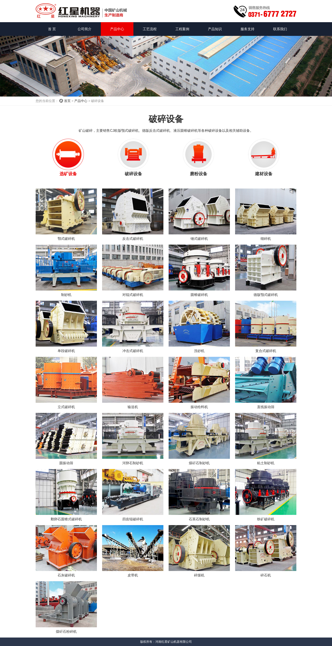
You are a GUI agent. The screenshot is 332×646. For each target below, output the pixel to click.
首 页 (52, 29)
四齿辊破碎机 (132, 519)
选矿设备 (68, 173)
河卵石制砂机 (132, 463)
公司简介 (84, 29)
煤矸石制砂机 (199, 463)
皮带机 (133, 575)
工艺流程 (150, 29)
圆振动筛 (66, 463)
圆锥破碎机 (199, 295)
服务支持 (247, 29)
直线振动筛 (265, 407)
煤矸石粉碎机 (66, 631)
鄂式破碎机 (66, 238)
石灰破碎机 (66, 575)
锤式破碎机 (199, 238)
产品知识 (215, 29)
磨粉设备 (198, 173)
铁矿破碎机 (265, 519)
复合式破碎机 (265, 351)
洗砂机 (199, 351)
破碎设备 (133, 173)
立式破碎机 (66, 407)
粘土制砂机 (265, 463)
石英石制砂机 (199, 519)
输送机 (133, 407)
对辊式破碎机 (132, 295)
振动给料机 (199, 407)
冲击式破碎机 (132, 351)
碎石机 (266, 575)
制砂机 (66, 295)
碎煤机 (199, 575)
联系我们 (280, 29)
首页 (67, 101)
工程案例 (182, 29)
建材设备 (263, 173)
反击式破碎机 (132, 238)
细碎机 (266, 238)
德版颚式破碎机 (266, 295)
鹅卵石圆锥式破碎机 (66, 519)
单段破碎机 (66, 351)
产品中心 (117, 29)
